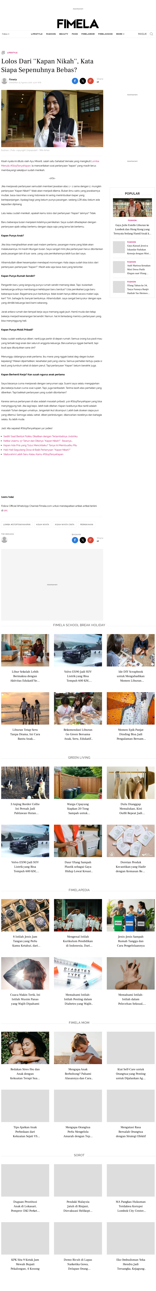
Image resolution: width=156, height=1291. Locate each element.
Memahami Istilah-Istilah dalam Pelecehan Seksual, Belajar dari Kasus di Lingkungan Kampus (130, 999)
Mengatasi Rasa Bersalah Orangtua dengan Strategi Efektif (131, 1131)
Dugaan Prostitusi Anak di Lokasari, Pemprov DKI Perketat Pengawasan (25, 1206)
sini (5, 510)
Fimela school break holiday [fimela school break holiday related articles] (79, 625)
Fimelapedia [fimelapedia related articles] (79, 890)
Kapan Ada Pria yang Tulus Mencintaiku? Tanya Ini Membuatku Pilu (40, 445)
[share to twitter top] (83, 81)
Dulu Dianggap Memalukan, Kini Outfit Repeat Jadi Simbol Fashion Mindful (130, 808)
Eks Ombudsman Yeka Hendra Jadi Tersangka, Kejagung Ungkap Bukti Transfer (131, 1264)
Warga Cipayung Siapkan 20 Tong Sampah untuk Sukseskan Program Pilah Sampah (78, 808)
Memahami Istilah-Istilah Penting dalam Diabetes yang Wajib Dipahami (78, 999)
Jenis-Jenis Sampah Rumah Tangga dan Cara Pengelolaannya (131, 941)
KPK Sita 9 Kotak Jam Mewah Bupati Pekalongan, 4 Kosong (25, 1264)
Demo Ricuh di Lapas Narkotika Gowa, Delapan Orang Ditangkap (78, 1264)
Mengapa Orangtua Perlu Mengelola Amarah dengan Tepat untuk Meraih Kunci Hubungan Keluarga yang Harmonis (77, 1131)
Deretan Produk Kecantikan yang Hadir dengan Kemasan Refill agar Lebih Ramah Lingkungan (131, 866)
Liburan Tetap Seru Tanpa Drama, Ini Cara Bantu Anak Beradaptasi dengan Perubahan (25, 734)
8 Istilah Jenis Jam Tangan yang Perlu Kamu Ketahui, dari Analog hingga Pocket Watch (25, 941)
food (75, 34)
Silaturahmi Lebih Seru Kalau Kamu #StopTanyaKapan (33, 454)
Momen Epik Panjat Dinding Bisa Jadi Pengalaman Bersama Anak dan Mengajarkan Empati (131, 734)
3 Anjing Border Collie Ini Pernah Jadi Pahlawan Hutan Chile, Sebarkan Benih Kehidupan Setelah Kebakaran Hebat (25, 808)
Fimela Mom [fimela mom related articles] (79, 1022)
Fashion (132, 220)
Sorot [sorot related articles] (79, 1155)
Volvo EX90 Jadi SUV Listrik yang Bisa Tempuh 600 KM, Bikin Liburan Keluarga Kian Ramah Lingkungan (78, 676)
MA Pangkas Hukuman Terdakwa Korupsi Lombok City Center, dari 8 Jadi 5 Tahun (131, 1206)
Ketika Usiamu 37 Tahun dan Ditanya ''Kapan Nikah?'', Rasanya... (38, 440)
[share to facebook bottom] (75, 540)
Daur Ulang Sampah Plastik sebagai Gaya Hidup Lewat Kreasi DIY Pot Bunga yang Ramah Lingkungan (78, 866)
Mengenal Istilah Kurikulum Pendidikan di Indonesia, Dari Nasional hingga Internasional (78, 941)
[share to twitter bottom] (83, 540)
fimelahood (105, 34)
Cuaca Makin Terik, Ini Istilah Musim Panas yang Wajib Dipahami (25, 999)
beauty (63, 34)
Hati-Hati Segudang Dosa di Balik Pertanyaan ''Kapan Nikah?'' (37, 449)
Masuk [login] (142, 34)
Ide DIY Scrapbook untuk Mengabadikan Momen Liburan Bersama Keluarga (131, 676)
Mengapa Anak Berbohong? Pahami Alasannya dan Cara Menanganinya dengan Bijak (78, 1073)
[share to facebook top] (75, 81)
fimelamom (88, 34)
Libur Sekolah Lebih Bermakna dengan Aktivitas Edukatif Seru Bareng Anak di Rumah (25, 676)
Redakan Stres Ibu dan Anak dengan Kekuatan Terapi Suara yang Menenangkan (25, 1073)
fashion (51, 34)
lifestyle (37, 34)
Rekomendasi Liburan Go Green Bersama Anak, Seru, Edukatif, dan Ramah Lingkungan (78, 734)
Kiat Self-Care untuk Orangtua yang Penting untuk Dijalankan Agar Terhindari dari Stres (131, 1073)
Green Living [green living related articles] (79, 757)
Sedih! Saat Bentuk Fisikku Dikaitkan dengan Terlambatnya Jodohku (40, 436)
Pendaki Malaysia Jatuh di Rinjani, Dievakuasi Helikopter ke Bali (78, 1206)
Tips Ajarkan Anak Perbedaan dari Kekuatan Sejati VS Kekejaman (25, 1131)
